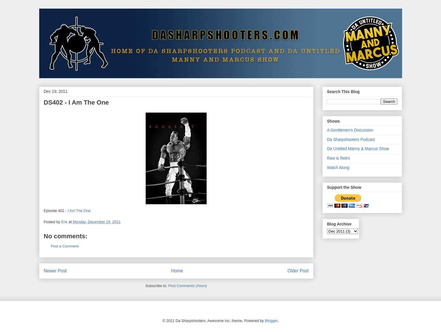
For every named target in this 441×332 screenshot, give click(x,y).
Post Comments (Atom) (187, 286)
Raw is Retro (338, 158)
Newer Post (55, 270)
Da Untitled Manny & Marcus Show (358, 148)
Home (177, 270)
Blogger (271, 321)
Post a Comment (65, 246)
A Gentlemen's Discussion (350, 130)
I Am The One (79, 211)
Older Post (298, 270)
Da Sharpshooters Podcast (351, 139)
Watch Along (338, 167)
